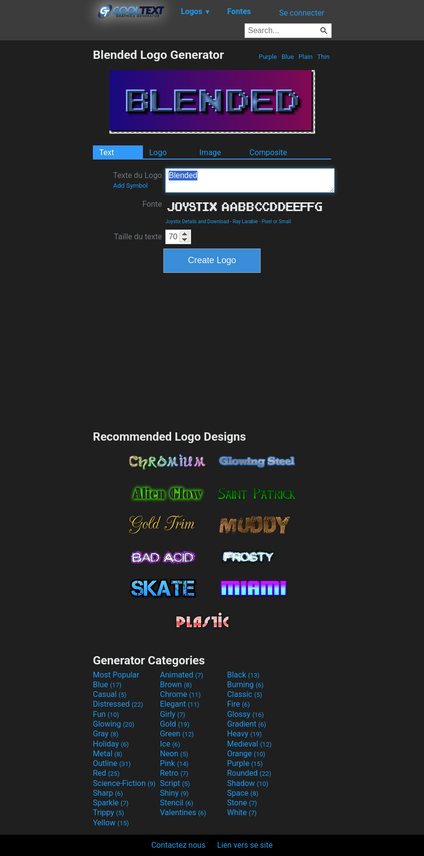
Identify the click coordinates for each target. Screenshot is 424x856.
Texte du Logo (137, 180)
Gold (175, 724)
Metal (108, 753)
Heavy (244, 733)
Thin (323, 56)
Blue (288, 56)
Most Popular (116, 674)
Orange (246, 753)
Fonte (152, 204)
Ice (170, 744)
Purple (268, 56)
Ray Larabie (245, 221)
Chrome (180, 694)
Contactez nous (178, 845)
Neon (174, 753)
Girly (172, 714)
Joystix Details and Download (197, 221)
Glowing (113, 724)
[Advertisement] (46, 193)
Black (243, 674)
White (242, 812)
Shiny (174, 793)
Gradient (246, 724)
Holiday (111, 744)
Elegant (179, 704)
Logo (158, 152)
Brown (176, 684)
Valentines (183, 812)
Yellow (111, 822)
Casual (109, 694)
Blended (250, 180)
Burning (245, 684)
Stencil (176, 802)
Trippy (108, 812)
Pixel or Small (276, 221)
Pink (174, 763)
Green (177, 733)
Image (210, 152)
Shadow (247, 783)
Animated (181, 674)
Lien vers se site (245, 845)
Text (106, 152)
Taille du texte (138, 236)
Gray (105, 733)
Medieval (249, 744)
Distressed (118, 704)
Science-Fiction (124, 783)
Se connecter (301, 13)
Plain (305, 56)
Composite (268, 152)
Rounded (249, 773)
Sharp (108, 793)
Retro (174, 773)
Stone (242, 802)
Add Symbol (130, 185)
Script (175, 783)
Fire (238, 704)
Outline (112, 763)
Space (242, 793)
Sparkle (110, 802)
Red (106, 773)
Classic (244, 694)
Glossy (245, 714)
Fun (106, 714)
